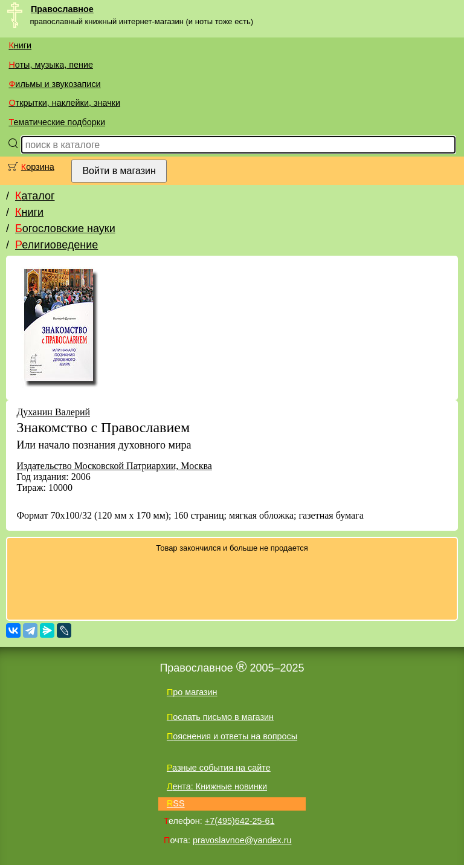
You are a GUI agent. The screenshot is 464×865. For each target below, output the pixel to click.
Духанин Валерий (53, 412)
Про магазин (192, 692)
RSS (176, 803)
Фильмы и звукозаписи (54, 84)
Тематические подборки (56, 122)
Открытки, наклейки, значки (64, 103)
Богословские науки (65, 228)
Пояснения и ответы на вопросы (232, 736)
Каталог (34, 196)
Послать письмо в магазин (220, 717)
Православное (62, 9)
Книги (19, 45)
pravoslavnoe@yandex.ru (242, 840)
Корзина (37, 167)
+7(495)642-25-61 (240, 821)
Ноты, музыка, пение (50, 65)
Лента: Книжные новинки (217, 786)
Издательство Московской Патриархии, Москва (113, 466)
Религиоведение (56, 245)
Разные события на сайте (219, 768)
